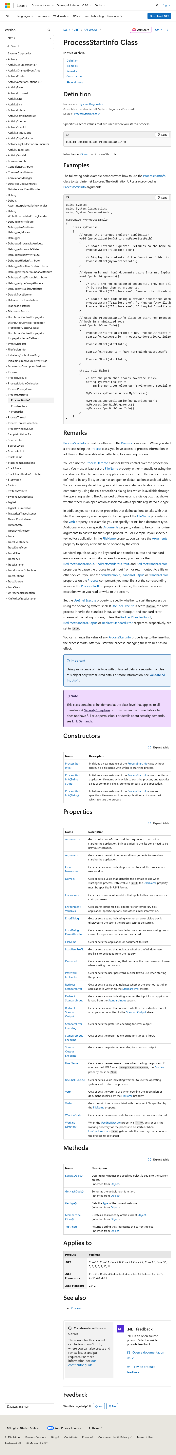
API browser (91, 29)
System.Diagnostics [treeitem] (19, 53)
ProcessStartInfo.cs (85, 114)
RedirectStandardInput (78, 564)
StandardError (158, 575)
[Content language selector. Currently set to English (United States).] (23, 1428)
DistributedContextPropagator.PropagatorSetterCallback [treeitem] (26, 335)
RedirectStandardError (151, 564)
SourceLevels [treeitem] (16, 445)
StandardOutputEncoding (70, 1051)
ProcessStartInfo (154, 176)
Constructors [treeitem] (19, 406)
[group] (117, 312)
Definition (72, 60)
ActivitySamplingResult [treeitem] (22, 116)
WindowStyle (73, 1115)
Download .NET (159, 16)
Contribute (70, 1437)
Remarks (72, 71)
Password (71, 961)
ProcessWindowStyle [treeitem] (20, 429)
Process (126, 443)
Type (105, 1203)
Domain (70, 879)
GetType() (71, 1203)
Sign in (167, 5)
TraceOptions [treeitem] (16, 576)
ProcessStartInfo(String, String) (72, 779)
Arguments (111, 527)
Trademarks (12, 1443)
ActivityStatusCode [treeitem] (19, 132)
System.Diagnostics (91, 104)
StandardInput (110, 575)
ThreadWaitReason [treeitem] (19, 530)
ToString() (71, 1226)
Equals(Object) (74, 1175)
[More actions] (167, 30)
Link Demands (82, 721)
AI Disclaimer (13, 1437)
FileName (111, 468)
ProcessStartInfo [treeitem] (21, 400)
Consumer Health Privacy (113, 1437)
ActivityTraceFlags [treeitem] (18, 150)
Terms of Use (144, 1437)
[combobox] (29, 38)
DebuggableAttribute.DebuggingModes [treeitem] (21, 229)
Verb (71, 521)
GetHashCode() (74, 1191)
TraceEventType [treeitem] (17, 547)
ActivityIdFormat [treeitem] (18, 93)
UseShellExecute (85, 600)
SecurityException (97, 710)
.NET (77, 29)
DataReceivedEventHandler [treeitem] (24, 189)
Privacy (86, 1437)
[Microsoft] (7, 5)
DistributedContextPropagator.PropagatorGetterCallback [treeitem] (26, 325)
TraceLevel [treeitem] (14, 559)
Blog (54, 1437)
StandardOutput (133, 575)
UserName (150, 883)
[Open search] (157, 5)
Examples (72, 66)
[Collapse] (49, 29)
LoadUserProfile (74, 949)
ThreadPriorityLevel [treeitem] (19, 519)
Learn (66, 29)
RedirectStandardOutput (112, 564)
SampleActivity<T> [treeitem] (19, 434)
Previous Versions (36, 1437)
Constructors (74, 76)
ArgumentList (73, 839)
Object (84, 154)
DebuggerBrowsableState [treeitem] (23, 249)
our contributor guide (82, 1362)
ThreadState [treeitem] (15, 525)
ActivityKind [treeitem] (15, 98)
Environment (73, 895)
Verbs (68, 1103)
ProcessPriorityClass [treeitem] (20, 389)
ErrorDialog (72, 918)
